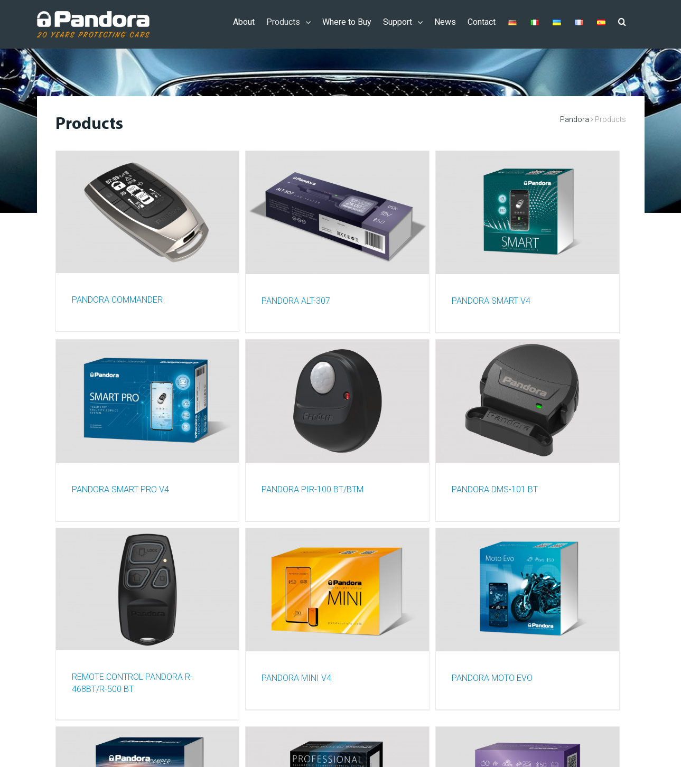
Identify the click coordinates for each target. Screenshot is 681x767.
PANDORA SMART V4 (491, 300)
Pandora (574, 119)
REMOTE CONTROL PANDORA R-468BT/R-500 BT (132, 681)
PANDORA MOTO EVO (492, 675)
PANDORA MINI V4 (296, 675)
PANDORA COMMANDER (117, 300)
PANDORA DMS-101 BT (495, 487)
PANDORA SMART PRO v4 (120, 487)
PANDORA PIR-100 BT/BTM (312, 487)
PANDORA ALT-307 (296, 300)
